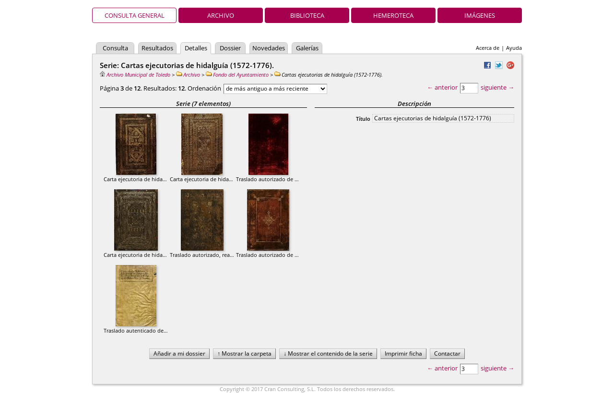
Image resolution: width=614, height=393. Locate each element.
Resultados (157, 48)
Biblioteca (307, 15)
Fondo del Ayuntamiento (237, 74)
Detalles (196, 48)
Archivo (220, 15)
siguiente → (497, 87)
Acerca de (487, 47)
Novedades (268, 48)
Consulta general (135, 15)
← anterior (442, 87)
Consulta (115, 48)
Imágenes (479, 15)
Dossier (230, 48)
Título (363, 118)
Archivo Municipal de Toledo (135, 74)
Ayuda (514, 47)
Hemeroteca (393, 15)
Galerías (307, 48)
